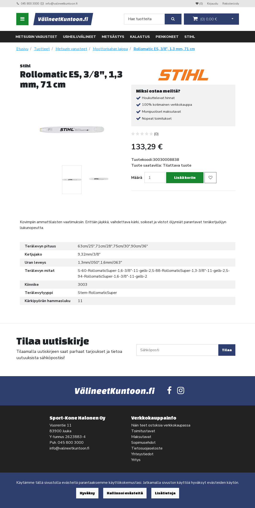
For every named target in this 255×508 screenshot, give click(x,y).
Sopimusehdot (143, 442)
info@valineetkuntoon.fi (61, 4)
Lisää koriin (185, 177)
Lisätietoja (165, 493)
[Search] (144, 19)
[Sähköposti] (177, 350)
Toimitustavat (143, 431)
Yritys (136, 459)
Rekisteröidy (230, 4)
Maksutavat (141, 436)
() (205, 19)
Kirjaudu (213, 4)
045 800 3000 (30, 4)
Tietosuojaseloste (147, 448)
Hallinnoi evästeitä (125, 493)
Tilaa (227, 350)
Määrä (136, 177)
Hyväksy (87, 493)
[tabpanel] (72, 179)
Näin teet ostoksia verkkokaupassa (160, 425)
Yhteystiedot (142, 454)
